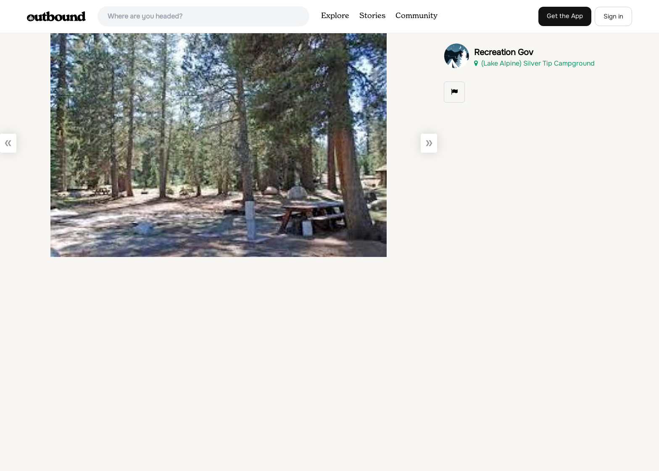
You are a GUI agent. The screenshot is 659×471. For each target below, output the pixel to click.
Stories (372, 16)
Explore (335, 16)
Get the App (565, 16)
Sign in (613, 16)
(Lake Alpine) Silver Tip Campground (534, 63)
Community (416, 16)
